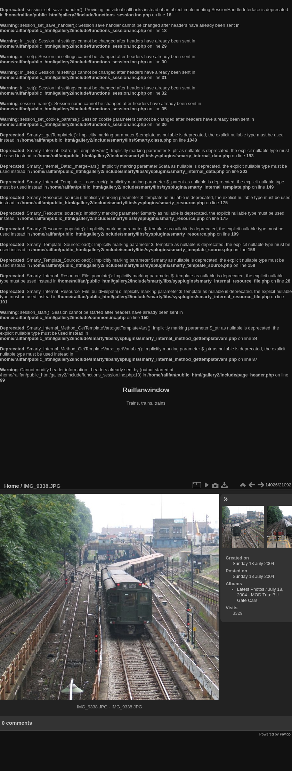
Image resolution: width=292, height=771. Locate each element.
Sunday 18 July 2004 (253, 563)
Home (11, 486)
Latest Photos (250, 589)
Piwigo (285, 734)
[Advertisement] (146, 445)
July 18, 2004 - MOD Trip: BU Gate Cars (260, 595)
